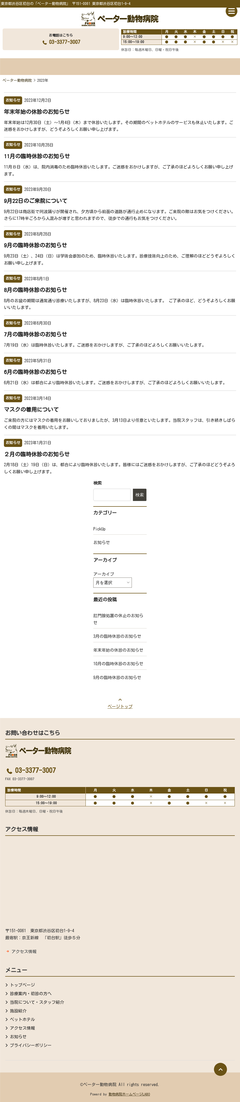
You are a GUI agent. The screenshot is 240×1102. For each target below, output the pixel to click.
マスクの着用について (31, 409)
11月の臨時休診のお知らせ (37, 156)
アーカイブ (103, 574)
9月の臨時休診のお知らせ (35, 245)
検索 (97, 483)
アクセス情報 (23, 951)
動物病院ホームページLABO (129, 1094)
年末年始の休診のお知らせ (37, 112)
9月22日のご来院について (35, 201)
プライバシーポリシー (31, 1045)
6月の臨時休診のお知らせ (35, 372)
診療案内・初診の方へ (31, 994)
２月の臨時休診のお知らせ (37, 454)
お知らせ (101, 542)
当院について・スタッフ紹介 (37, 1002)
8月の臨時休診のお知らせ (35, 290)
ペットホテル (22, 1019)
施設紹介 (18, 1011)
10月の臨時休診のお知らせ (118, 664)
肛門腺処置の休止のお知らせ (118, 619)
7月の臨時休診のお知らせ (35, 334)
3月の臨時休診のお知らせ (117, 636)
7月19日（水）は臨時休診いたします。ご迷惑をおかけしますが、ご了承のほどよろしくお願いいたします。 (105, 345)
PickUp (99, 529)
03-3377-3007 (60, 41)
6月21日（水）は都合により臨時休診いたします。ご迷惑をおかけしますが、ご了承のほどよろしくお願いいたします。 (115, 383)
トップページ (22, 985)
